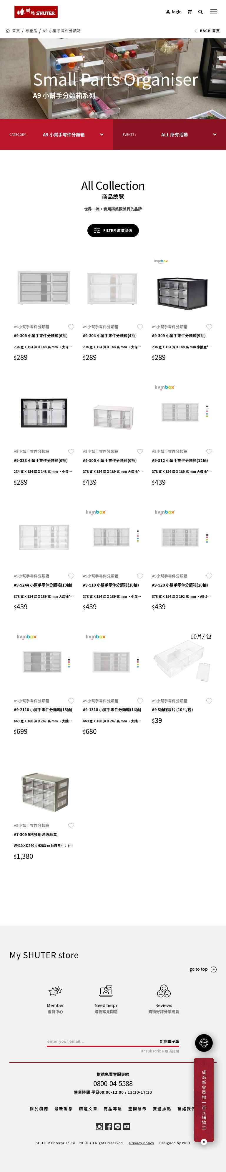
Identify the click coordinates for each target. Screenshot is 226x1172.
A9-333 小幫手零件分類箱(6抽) (41, 460)
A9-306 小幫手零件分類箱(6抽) (41, 335)
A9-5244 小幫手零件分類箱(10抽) (43, 585)
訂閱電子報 (169, 1041)
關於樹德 (39, 1108)
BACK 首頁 (207, 30)
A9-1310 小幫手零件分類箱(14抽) (112, 709)
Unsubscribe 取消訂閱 (160, 1051)
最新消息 (63, 1108)
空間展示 (137, 1108)
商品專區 (113, 1108)
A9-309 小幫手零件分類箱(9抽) (179, 335)
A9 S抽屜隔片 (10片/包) (172, 709)
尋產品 (32, 30)
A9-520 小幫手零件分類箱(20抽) (180, 585)
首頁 (16, 30)
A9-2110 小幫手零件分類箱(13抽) (43, 709)
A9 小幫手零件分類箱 (62, 30)
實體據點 (162, 1108)
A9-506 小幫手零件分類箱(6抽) (110, 460)
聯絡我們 (186, 1108)
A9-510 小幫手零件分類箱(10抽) (111, 585)
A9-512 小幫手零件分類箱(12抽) (180, 460)
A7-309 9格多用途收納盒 (35, 834)
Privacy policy (141, 1142)
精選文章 (88, 1108)
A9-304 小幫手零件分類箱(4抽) (110, 335)
